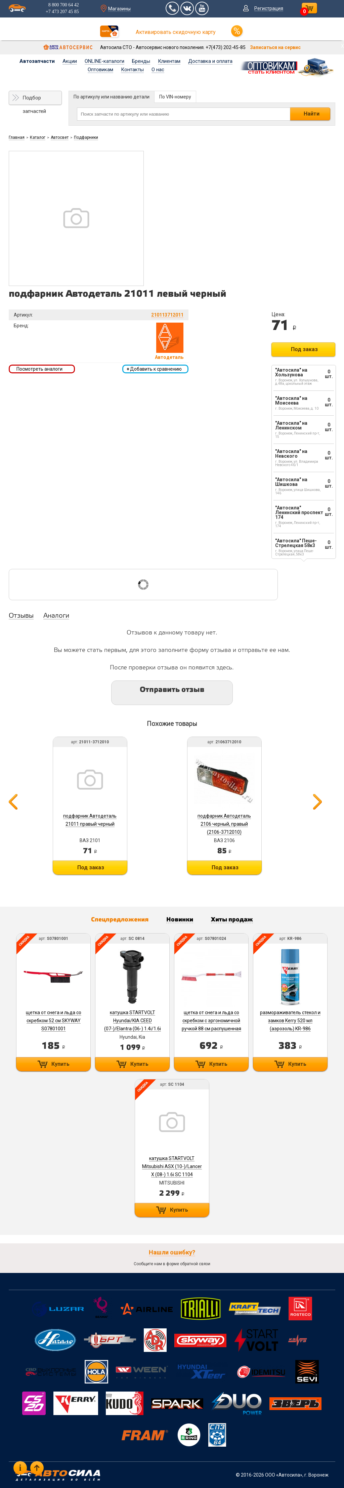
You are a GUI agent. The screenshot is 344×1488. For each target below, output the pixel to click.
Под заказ (304, 349)
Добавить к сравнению (154, 369)
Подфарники (86, 137)
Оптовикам (100, 70)
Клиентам (169, 61)
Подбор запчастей (34, 100)
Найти (311, 114)
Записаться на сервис (275, 47)
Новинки (179, 919)
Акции (69, 61)
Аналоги (56, 616)
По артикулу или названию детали (111, 96)
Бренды (141, 61)
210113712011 (167, 315)
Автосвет (60, 137)
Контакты (132, 70)
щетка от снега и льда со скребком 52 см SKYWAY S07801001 (53, 1020)
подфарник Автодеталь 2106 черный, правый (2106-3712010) (224, 824)
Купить (60, 1064)
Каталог (37, 137)
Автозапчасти (37, 61)
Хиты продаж (232, 919)
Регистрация (268, 8)
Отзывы (21, 616)
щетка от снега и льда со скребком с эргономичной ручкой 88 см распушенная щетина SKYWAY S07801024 (211, 1028)
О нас (158, 70)
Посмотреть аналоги (39, 369)
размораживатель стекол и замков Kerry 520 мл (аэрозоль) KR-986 (290, 1020)
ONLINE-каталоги (104, 61)
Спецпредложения (119, 919)
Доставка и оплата (210, 61)
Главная (17, 137)
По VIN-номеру (175, 96)
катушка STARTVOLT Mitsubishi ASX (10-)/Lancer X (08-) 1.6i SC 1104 (172, 1166)
